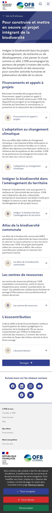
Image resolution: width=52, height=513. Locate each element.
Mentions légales (36, 484)
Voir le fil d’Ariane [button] (12, 16)
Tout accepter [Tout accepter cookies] (26, 491)
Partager (26, 362)
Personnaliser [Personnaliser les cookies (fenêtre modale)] (26, 507)
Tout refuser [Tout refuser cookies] (26, 499)
